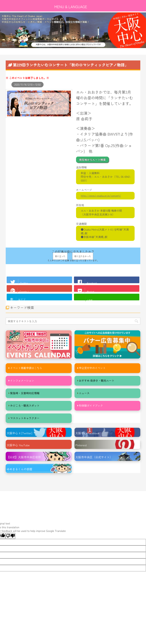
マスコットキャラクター (25, 418)
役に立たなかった (82, 256)
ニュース (84, 393)
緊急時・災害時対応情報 (25, 393)
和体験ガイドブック (91, 405)
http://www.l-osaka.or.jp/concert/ (101, 195)
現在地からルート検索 (92, 160)
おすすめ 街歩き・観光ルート (96, 380)
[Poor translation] (10, 536)
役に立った (60, 256)
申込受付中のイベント (92, 368)
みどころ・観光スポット (25, 405)
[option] (73, 30)
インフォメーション (22, 380)
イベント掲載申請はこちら (26, 368)
